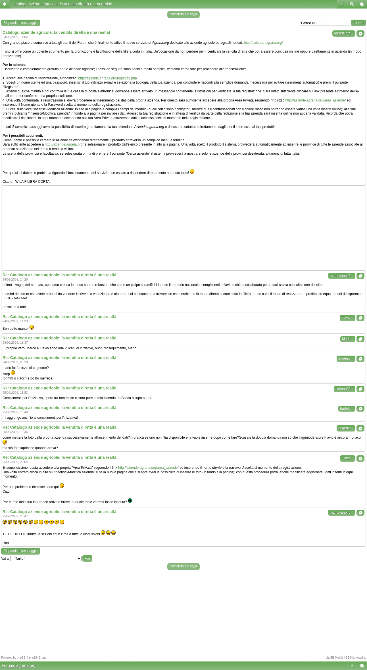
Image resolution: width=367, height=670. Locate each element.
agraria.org (344, 33)
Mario (348, 339)
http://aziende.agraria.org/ (263, 43)
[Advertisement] (183, 228)
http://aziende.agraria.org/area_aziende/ (315, 100)
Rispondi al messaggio (20, 23)
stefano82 (344, 389)
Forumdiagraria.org (19, 665)
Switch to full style (183, 14)
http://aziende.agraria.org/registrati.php (107, 78)
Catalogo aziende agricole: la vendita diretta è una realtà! (62, 4)
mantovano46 (342, 276)
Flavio (347, 318)
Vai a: (5, 559)
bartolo (347, 408)
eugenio (346, 358)
